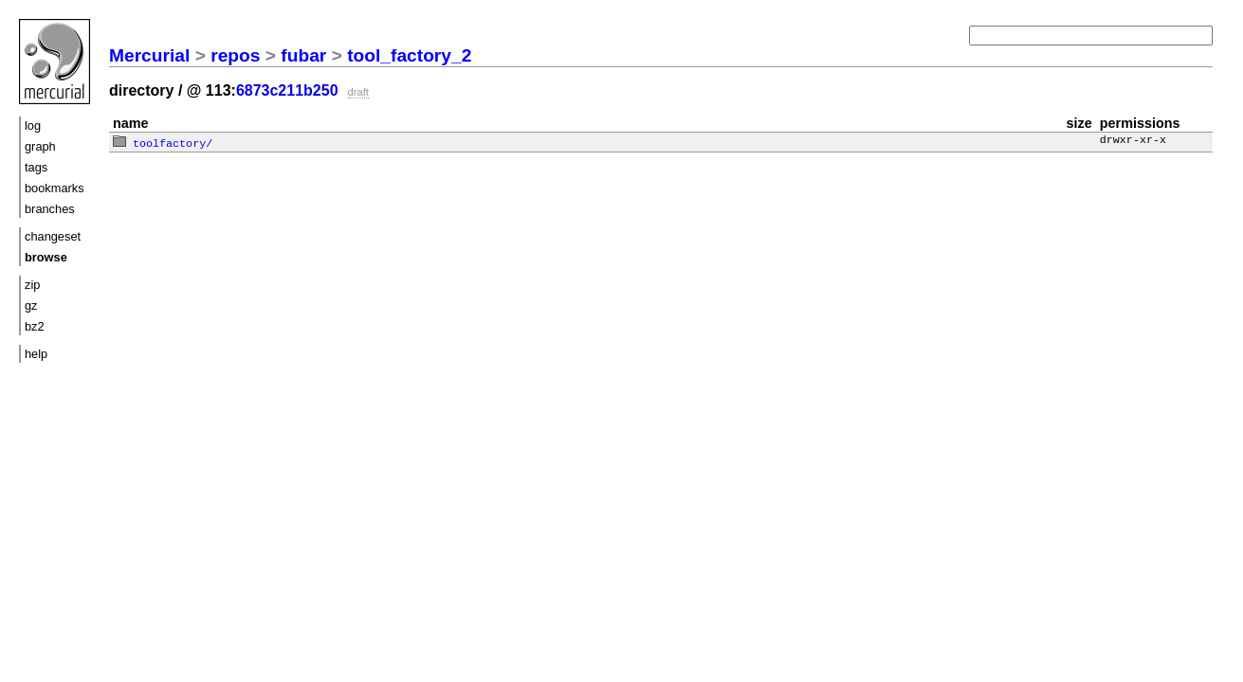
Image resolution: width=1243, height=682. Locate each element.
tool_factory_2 (409, 55)
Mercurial (149, 55)
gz (31, 305)
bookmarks (54, 188)
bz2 (35, 326)
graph (40, 146)
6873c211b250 (287, 90)
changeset (53, 236)
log (33, 125)
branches (50, 209)
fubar (303, 55)
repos (235, 55)
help (36, 354)
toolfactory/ (162, 142)
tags (36, 167)
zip (32, 285)
